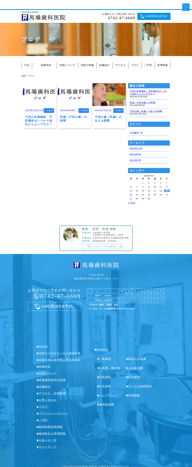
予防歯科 (105, 377)
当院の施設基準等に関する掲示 (60, 359)
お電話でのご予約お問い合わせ (118, 16)
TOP (26, 65)
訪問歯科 (134, 377)
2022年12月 (136, 148)
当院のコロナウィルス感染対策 (60, 353)
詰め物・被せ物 (109, 367)
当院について (67, 65)
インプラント (108, 395)
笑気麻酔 (134, 395)
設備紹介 (104, 65)
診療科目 (44, 65)
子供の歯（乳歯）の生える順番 (146, 111)
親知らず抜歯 (137, 358)
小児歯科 (134, 132)
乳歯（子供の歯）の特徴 (142, 102)
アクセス (120, 65)
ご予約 (148, 65)
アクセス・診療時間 (52, 393)
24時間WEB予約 (156, 16)
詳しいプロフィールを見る (101, 246)
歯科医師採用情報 (51, 426)
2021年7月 (135, 160)
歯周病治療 (106, 404)
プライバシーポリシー (54, 413)
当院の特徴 (87, 65)
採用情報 (162, 65)
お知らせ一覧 (48, 440)
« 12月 (131, 202)
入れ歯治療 (135, 367)
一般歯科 (105, 358)
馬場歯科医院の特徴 (52, 379)
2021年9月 (135, 154)
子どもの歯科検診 (140, 386)
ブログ (135, 65)
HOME (43, 346)
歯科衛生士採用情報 (52, 433)
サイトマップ (48, 446)
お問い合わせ (48, 400)
